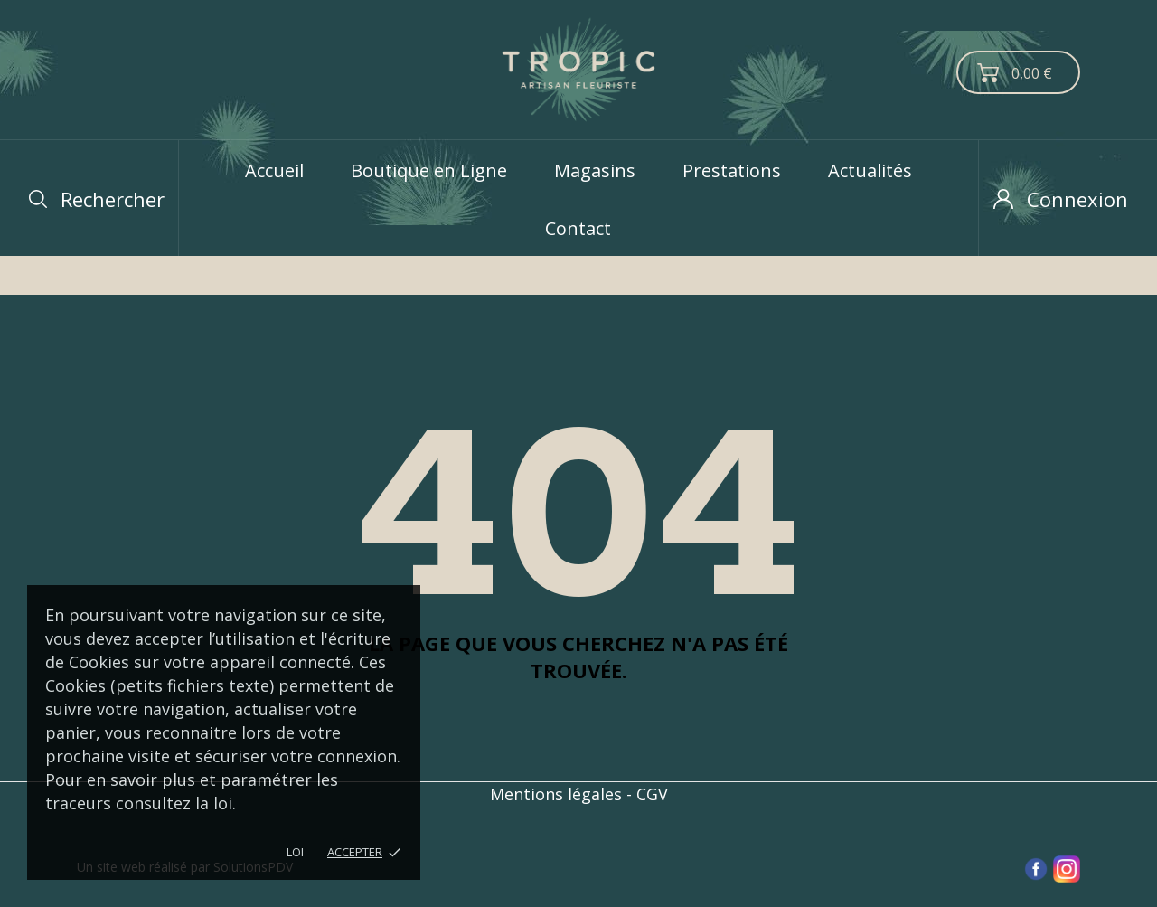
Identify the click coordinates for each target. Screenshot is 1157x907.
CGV (652, 794)
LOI (295, 852)
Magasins (594, 170)
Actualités (870, 170)
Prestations (731, 170)
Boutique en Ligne (429, 170)
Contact (578, 228)
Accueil (274, 170)
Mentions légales (556, 794)
